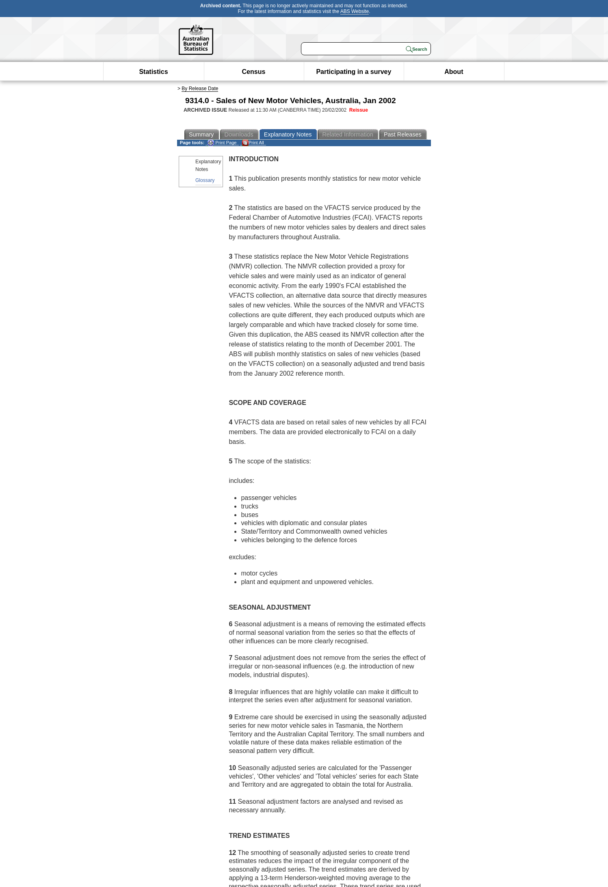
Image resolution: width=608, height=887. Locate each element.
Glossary (204, 180)
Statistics (153, 71)
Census (254, 71)
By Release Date (200, 88)
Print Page (222, 142)
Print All (253, 142)
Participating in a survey (353, 71)
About (453, 71)
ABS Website (354, 11)
